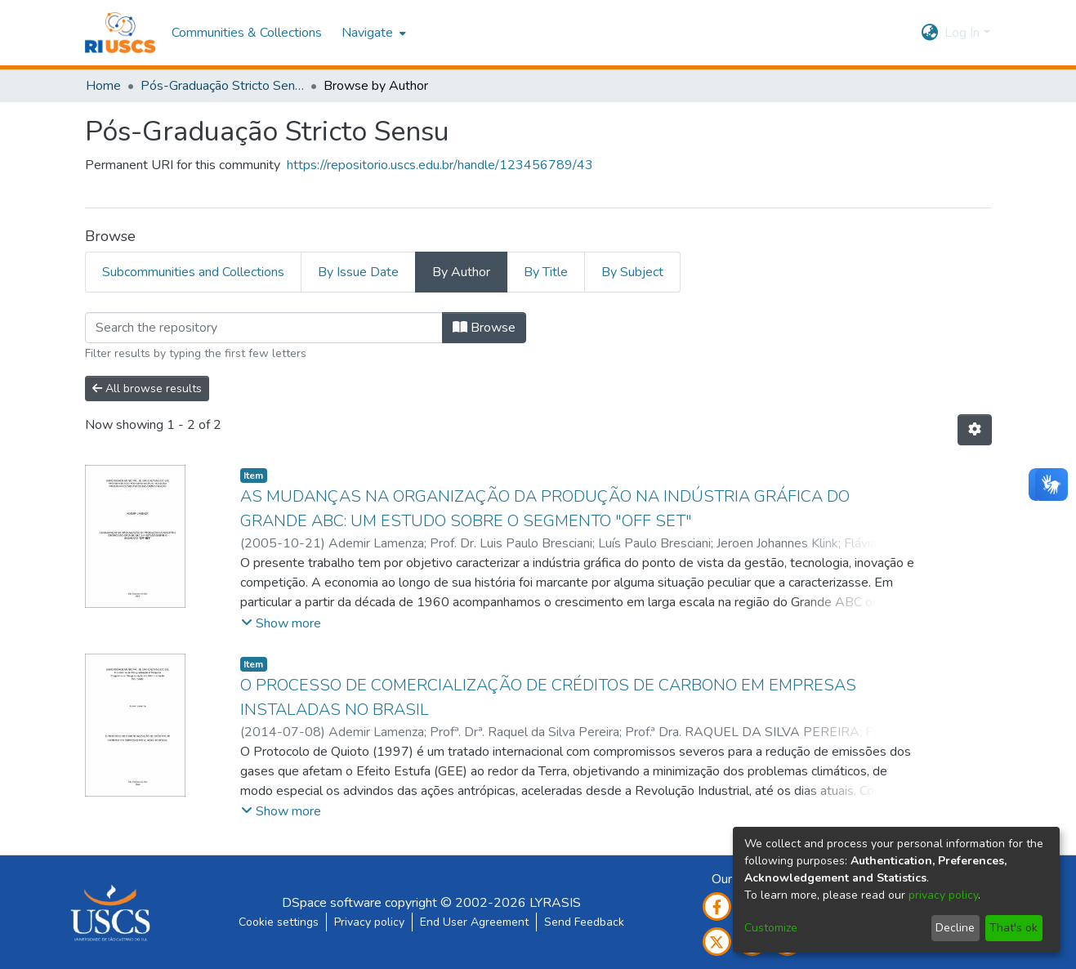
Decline (955, 928)
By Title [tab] (546, 272)
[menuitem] (372, 32)
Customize (770, 928)
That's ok (1013, 928)
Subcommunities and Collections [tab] (193, 272)
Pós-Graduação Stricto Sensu (222, 86)
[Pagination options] (975, 429)
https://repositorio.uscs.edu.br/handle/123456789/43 (440, 165)
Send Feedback (584, 922)
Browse (484, 328)
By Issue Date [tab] (358, 272)
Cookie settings (279, 922)
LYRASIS (555, 903)
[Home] (120, 32)
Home (103, 86)
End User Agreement (474, 922)
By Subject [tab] (632, 272)
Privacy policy (369, 922)
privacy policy (943, 895)
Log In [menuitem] (962, 33)
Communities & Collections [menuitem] (247, 33)
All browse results (147, 388)
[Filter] (264, 327)
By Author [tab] (461, 272)
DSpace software (332, 903)
